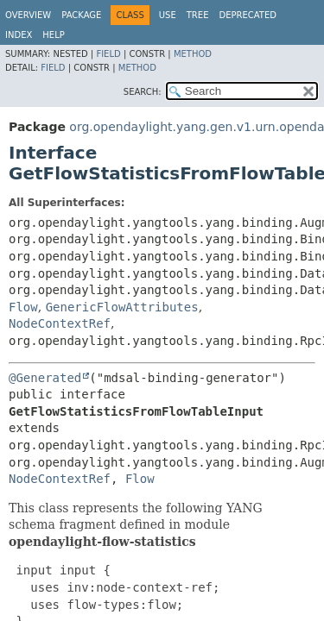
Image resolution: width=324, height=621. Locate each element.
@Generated (45, 378)
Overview (28, 15)
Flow (23, 307)
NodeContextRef (60, 323)
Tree (198, 15)
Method (193, 54)
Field (108, 54)
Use (167, 15)
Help (53, 35)
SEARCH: (143, 92)
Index (18, 35)
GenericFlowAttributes (122, 307)
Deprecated (247, 15)
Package (81, 15)
